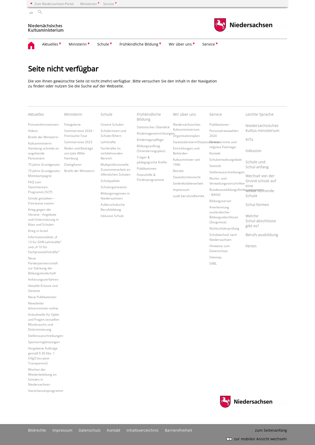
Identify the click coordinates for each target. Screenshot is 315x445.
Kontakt (214, 153)
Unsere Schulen (112, 124)
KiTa (249, 139)
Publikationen (146, 168)
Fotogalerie (72, 124)
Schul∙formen (257, 204)
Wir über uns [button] (180, 44)
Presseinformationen (43, 124)
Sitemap (215, 257)
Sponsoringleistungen (44, 342)
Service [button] (208, 44)
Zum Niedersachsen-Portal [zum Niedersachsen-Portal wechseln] (54, 4)
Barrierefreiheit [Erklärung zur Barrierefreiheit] (178, 430)
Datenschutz (90, 430)
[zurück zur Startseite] (46, 26)
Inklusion (254, 150)
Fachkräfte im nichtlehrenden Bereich (112, 153)
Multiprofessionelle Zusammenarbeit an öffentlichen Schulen (115, 169)
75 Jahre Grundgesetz (44, 164)
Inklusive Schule (112, 216)
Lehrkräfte (108, 142)
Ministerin (73, 114)
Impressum (181, 189)
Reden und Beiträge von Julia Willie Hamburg (78, 153)
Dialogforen (73, 164)
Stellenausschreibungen (45, 335)
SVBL (213, 263)
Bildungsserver (220, 201)
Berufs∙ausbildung (262, 234)
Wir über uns (184, 114)
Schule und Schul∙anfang (257, 164)
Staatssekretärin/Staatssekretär (196, 142)
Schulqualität (110, 181)
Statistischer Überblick (153, 127)
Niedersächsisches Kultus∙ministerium (262, 128)
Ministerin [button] (78, 44)
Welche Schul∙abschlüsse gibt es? (261, 220)
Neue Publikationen (42, 297)
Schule (106, 114)
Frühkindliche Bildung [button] (139, 44)
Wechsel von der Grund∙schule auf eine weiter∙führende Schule (261, 185)
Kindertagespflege (150, 139)
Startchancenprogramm (45, 390)
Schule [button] (103, 44)
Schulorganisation (114, 187)
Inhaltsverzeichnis (143, 430)
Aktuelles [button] (50, 44)
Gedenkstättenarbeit (188, 183)
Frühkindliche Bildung (149, 117)
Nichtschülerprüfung (224, 228)
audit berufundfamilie (188, 196)
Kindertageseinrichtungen (156, 133)
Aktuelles (36, 114)
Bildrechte (37, 430)
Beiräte (178, 171)
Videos (33, 131)
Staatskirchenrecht (186, 177)
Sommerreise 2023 (78, 142)
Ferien (251, 245)
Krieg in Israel (38, 231)
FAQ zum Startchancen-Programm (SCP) (40, 187)
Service (215, 114)
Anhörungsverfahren (43, 279)
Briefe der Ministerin (43, 137)
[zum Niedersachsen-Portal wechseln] (243, 31)
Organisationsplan (186, 136)
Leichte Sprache (260, 114)
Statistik (215, 166)
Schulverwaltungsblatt (225, 159)
